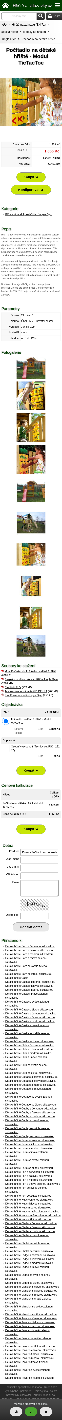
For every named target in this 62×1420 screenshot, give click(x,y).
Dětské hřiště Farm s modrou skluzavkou (29, 1148)
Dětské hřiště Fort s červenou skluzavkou (29, 1172)
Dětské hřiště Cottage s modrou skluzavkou (30, 1084)
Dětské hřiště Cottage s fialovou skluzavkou (30, 1080)
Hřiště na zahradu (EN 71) (29, 24)
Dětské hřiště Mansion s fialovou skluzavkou (31, 1290)
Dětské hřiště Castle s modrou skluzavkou (30, 1021)
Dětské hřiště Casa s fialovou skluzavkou (29, 985)
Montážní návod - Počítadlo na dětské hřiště (30, 671)
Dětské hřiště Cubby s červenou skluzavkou (31, 1108)
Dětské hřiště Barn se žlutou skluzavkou (28, 974)
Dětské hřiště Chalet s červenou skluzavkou (31, 1223)
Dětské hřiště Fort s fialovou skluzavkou (28, 1175)
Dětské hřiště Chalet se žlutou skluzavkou (29, 1251)
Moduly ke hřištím (34, 31)
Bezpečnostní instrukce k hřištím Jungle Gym (31, 679)
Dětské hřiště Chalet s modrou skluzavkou (30, 1231)
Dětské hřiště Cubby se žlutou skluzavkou (29, 1136)
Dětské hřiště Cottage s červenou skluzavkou (31, 1076)
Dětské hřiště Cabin (16, 977)
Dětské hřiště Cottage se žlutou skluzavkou (30, 1104)
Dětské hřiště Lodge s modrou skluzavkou (29, 1263)
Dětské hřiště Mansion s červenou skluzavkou (32, 1286)
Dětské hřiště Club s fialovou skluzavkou (29, 1049)
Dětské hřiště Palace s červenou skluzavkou (31, 1318)
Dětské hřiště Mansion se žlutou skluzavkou (31, 1314)
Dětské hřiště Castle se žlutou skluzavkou (29, 1041)
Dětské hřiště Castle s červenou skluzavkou (30, 1013)
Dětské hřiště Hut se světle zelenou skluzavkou (33, 1215)
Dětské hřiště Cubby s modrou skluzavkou (30, 1116)
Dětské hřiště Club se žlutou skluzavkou (28, 1073)
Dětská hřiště (9, 31)
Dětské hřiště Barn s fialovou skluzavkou (29, 950)
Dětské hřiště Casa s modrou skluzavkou (29, 989)
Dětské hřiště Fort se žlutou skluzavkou (28, 1195)
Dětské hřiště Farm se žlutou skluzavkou (29, 1168)
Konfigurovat (31, 190)
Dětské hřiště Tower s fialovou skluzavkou (29, 1354)
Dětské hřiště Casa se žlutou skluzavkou (29, 1009)
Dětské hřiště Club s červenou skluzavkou (29, 1045)
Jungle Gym (8, 39)
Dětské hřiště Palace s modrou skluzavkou (30, 1326)
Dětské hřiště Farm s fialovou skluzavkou (29, 1144)
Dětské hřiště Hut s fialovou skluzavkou (28, 1203)
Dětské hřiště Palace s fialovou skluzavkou (30, 1322)
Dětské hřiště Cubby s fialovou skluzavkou (30, 1112)
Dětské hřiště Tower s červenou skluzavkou (30, 1350)
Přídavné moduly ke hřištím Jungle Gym (28, 214)
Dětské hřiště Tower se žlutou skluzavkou (29, 1377)
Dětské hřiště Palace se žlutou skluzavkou (30, 1346)
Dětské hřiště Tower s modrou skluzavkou (29, 1358)
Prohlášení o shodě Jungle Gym (23, 695)
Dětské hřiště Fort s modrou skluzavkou (28, 1179)
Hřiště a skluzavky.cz (32, 5)
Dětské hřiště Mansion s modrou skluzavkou (31, 1294)
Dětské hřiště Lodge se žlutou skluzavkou (29, 1282)
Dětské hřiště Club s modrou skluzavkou (28, 1053)
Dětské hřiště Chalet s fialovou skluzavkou (30, 1227)
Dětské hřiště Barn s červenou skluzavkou (30, 946)
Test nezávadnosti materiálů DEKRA (26, 691)
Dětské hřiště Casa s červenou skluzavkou (30, 981)
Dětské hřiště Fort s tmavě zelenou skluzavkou (32, 1183)
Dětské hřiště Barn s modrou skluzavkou (29, 954)
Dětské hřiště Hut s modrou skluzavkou (28, 1207)
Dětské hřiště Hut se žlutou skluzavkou (28, 1219)
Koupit (31, 770)
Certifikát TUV (13, 687)
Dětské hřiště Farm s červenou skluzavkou (30, 1140)
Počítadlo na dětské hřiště (38, 39)
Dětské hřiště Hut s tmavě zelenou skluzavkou (32, 1211)
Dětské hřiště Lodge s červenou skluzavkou (30, 1255)
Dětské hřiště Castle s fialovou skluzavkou (30, 1017)
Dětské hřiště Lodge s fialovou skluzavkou (30, 1259)
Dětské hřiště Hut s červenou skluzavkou (29, 1199)
